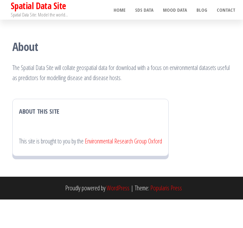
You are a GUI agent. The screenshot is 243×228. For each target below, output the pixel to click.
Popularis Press (166, 188)
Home (120, 10)
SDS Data (144, 10)
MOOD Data (175, 10)
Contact (226, 10)
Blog (201, 10)
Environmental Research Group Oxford (123, 141)
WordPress (118, 188)
